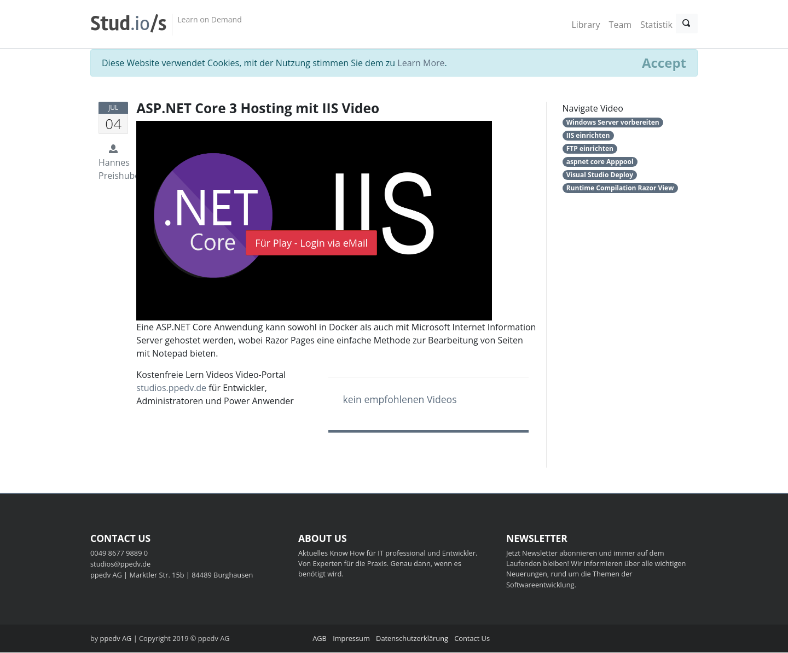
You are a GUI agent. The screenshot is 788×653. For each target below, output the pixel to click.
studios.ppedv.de (171, 388)
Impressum (351, 639)
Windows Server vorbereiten (612, 122)
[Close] (664, 63)
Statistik (656, 25)
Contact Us (472, 639)
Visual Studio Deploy (599, 175)
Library (585, 25)
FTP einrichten (589, 149)
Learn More (420, 63)
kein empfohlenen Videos (399, 399)
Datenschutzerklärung (412, 639)
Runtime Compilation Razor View (620, 188)
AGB (319, 639)
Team (620, 25)
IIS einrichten (588, 136)
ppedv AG (116, 639)
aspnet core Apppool (600, 162)
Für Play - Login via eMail (311, 243)
